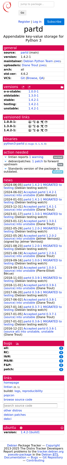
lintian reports (33, 157)
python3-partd (14, 143)
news (8, 180)
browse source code (18, 399)
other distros (13, 410)
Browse (32, 78)
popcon (9, 395)
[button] (5, 157)
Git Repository (53, 457)
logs (17, 391)
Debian (12, 445)
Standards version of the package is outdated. (33, 170)
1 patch (37, 161)
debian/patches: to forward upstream (33, 163)
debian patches (15, 414)
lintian (8, 387)
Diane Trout (30, 65)
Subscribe (54, 21)
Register (24, 21)
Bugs (34, 457)
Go (22, 12)
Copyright (53, 445)
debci (7, 419)
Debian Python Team (38, 61)
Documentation (15, 457)
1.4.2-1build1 (30, 432)
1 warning (36, 157)
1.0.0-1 (33, 91)
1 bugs (30, 143)
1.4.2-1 (33, 100)
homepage (11, 382)
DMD (57, 61)
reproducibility (32, 391)
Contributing (35, 460)
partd (24, 52)
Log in (37, 21)
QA (41, 78)
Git (23, 78)
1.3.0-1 (33, 95)
